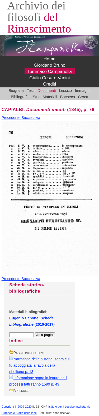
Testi (31, 90)
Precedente (12, 117)
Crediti (49, 84)
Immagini (83, 90)
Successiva (30, 117)
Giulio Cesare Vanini (49, 77)
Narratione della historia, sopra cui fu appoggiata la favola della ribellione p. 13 (39, 365)
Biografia (16, 90)
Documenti (47, 90)
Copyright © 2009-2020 (17, 406)
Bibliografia (20, 97)
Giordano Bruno (49, 65)
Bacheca (67, 97)
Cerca (83, 97)
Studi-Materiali (45, 97)
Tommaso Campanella (49, 71)
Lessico (65, 90)
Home (49, 58)
